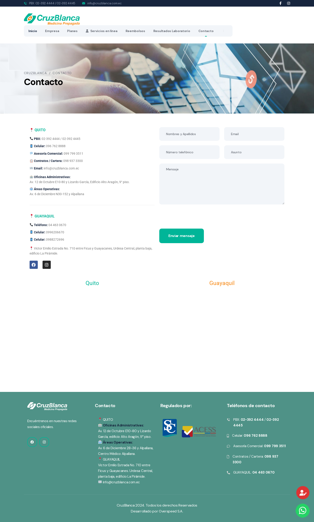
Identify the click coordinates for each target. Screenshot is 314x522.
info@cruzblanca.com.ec (104, 3)
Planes (72, 31)
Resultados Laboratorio (171, 31)
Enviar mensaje (181, 235)
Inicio (32, 31)
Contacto (206, 31)
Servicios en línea (101, 31)
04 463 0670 (57, 225)
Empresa (52, 31)
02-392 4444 (44, 3)
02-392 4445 (66, 3)
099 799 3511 (73, 153)
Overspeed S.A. (171, 511)
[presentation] (193, 220)
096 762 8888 (56, 146)
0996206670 (55, 232)
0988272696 (55, 239)
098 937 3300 (73, 161)
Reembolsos (135, 31)
